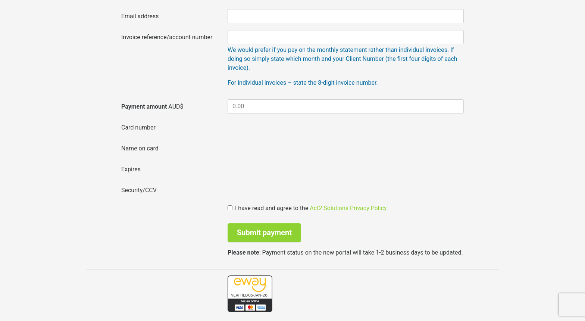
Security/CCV (139, 190)
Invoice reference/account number (166, 37)
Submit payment (264, 232)
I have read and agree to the (307, 208)
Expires (131, 169)
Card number (138, 127)
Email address (140, 16)
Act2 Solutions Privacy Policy (348, 208)
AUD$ (152, 106)
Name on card (140, 148)
